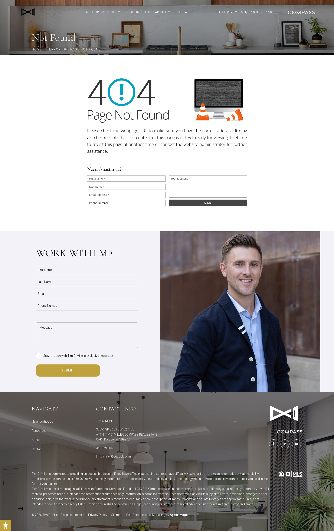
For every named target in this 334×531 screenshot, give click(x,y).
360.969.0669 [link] (105, 448)
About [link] (163, 12)
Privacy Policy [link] (97, 515)
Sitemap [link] (116, 515)
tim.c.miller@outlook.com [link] (113, 456)
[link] (40, 12)
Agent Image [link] (179, 515)
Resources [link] (137, 12)
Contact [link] (184, 12)
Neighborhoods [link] (103, 12)
